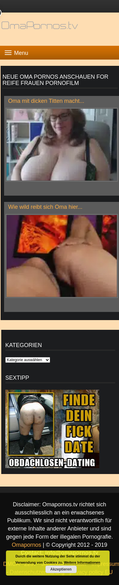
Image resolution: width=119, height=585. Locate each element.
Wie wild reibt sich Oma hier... (45, 207)
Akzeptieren (60, 569)
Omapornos (26, 545)
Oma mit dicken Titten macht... (46, 101)
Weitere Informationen (82, 562)
